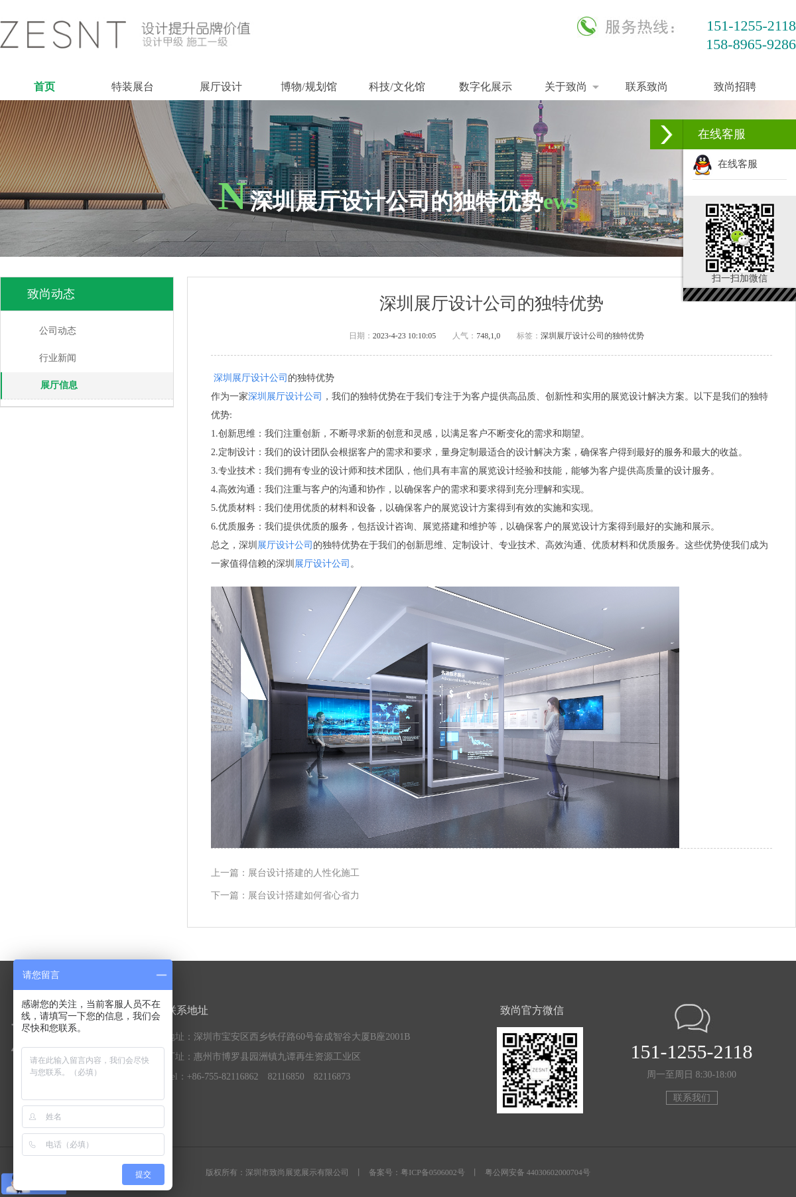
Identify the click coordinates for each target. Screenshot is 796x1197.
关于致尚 (566, 86)
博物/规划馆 (308, 86)
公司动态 (57, 331)
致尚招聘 (735, 86)
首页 (44, 86)
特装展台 (132, 86)
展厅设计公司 (285, 545)
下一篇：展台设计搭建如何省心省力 (285, 895)
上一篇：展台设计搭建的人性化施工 (285, 873)
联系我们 (691, 1098)
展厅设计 (221, 86)
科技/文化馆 (397, 86)
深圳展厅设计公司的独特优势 (592, 335)
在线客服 (725, 164)
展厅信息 (59, 385)
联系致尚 (647, 86)
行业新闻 (57, 358)
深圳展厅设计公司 (251, 378)
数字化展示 (485, 86)
